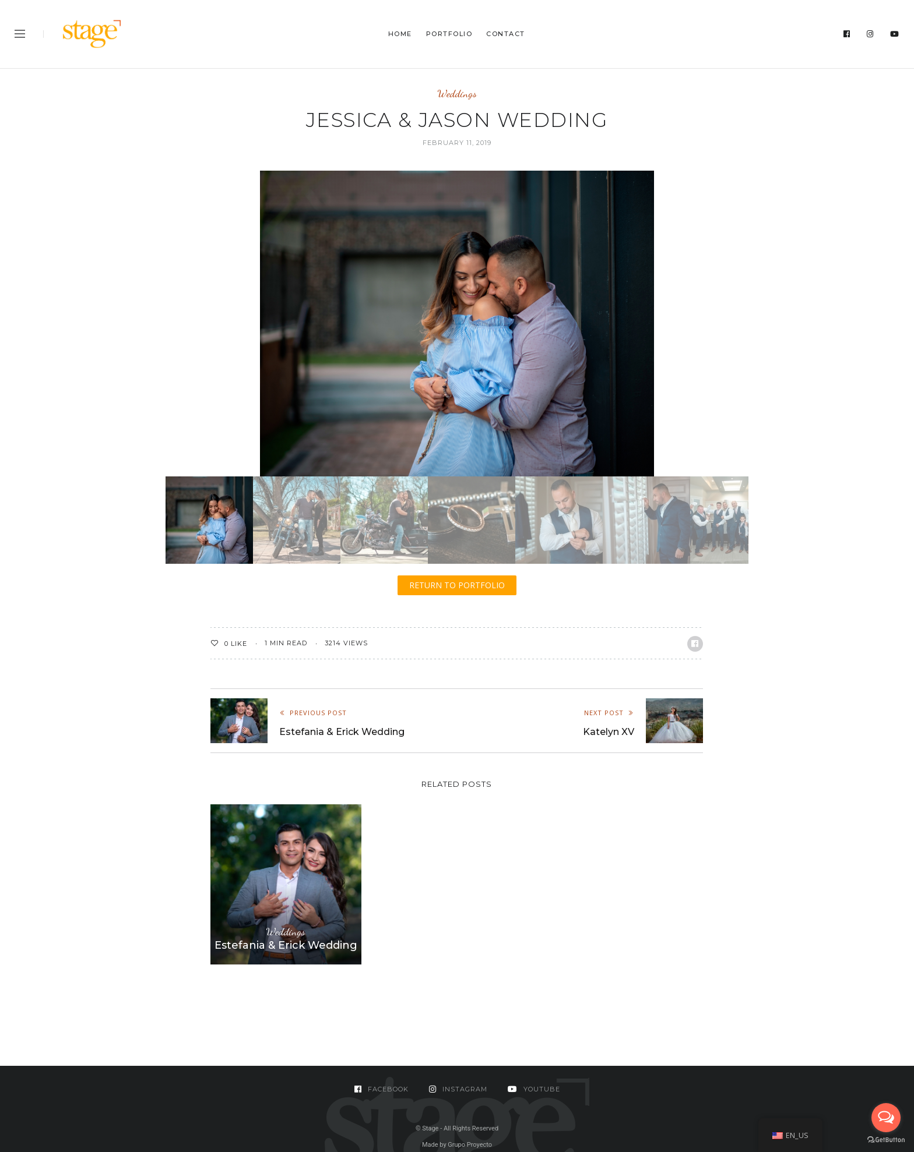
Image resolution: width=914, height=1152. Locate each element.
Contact (505, 34)
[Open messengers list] (886, 1117)
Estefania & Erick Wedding (286, 945)
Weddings (457, 93)
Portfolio (449, 34)
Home (400, 34)
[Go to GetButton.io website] (886, 1140)
